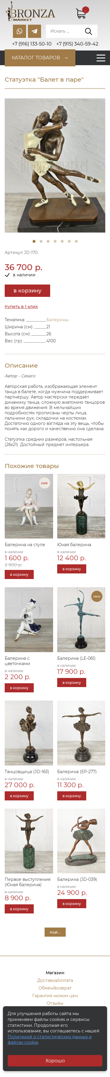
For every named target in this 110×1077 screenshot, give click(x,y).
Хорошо (55, 1060)
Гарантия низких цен (55, 995)
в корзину (27, 290)
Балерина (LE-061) (76, 658)
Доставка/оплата (55, 980)
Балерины (57, 319)
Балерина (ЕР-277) (77, 771)
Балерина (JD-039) (77, 879)
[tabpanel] (55, 165)
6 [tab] (69, 241)
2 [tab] (41, 241)
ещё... (55, 932)
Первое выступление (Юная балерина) (28, 882)
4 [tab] (55, 241)
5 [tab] (62, 241)
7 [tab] (76, 241)
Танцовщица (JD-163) (27, 771)
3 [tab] (48, 241)
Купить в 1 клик (21, 306)
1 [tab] (34, 241)
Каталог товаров (36, 57)
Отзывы (55, 1003)
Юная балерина (74, 544)
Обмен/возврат (55, 988)
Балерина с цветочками (17, 661)
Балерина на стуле (25, 544)
